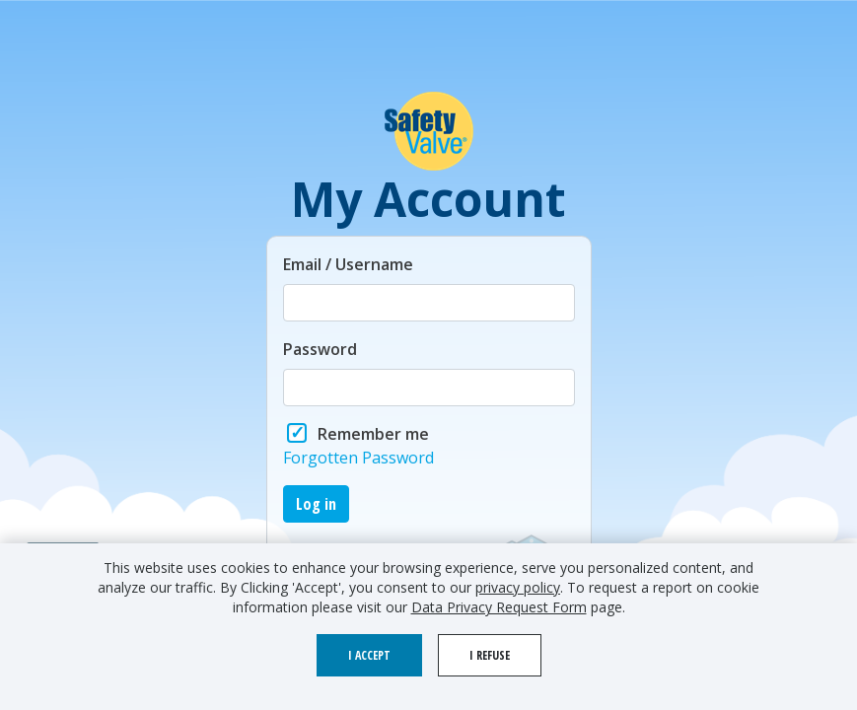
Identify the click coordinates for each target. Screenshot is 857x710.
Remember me (373, 434)
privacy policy (517, 587)
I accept (369, 655)
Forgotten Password (358, 457)
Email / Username (348, 264)
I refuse (489, 655)
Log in (316, 504)
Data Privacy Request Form (499, 607)
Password (320, 349)
